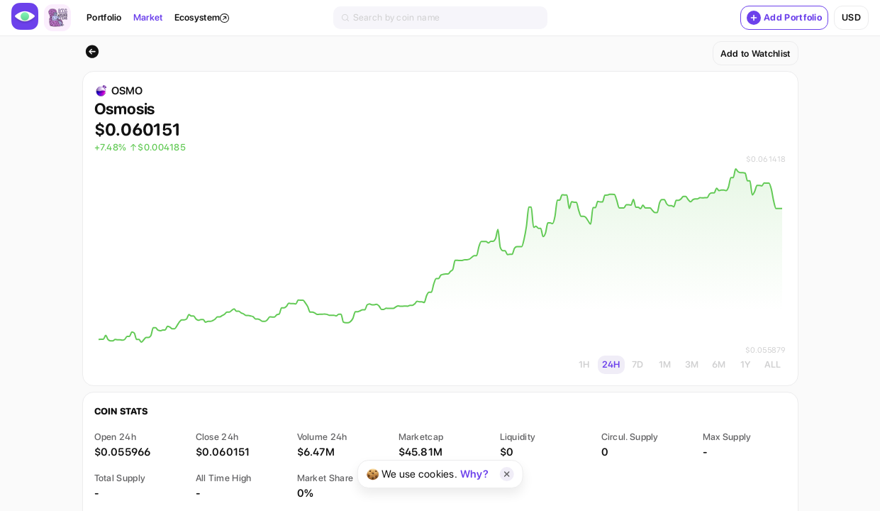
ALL (772, 364)
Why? (474, 474)
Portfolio (104, 17)
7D (638, 364)
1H (584, 364)
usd (851, 17)
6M (719, 364)
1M (665, 364)
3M (692, 364)
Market (148, 17)
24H (611, 364)
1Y (745, 364)
